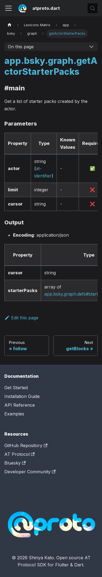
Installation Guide (22, 396)
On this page (21, 46)
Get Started (16, 387)
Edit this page (21, 317)
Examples (14, 414)
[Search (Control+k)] (92, 8)
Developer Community (29, 471)
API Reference (19, 405)
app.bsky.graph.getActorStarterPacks (50, 66)
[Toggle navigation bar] (8, 8)
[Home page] (9, 25)
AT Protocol (19, 454)
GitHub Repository (25, 445)
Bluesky (15, 463)
